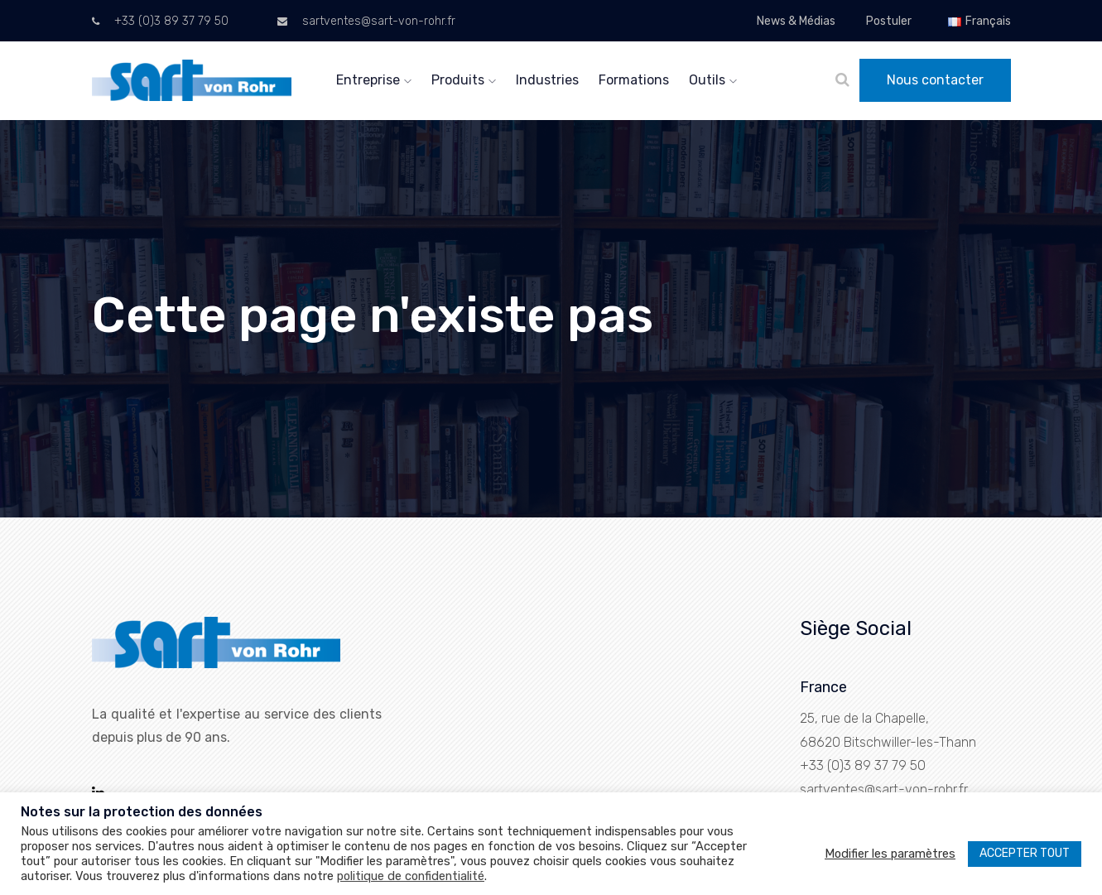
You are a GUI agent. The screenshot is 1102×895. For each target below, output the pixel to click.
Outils (713, 80)
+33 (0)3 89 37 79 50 (160, 21)
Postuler (889, 21)
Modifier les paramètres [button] (890, 853)
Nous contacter (935, 80)
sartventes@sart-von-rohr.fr (366, 21)
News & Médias (796, 21)
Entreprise (373, 80)
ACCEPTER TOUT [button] (1024, 853)
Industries (547, 80)
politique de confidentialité (410, 876)
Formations (634, 80)
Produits (463, 80)
